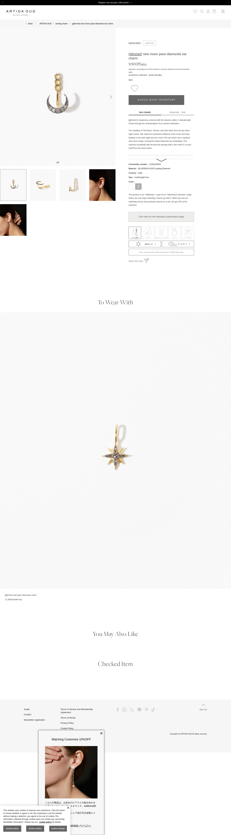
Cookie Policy (67, 728)
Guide (27, 709)
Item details (145, 112)
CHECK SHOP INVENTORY (156, 100)
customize (149, 43)
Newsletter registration (34, 720)
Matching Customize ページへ (71, 825)
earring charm (135, 43)
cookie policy (45, 822)
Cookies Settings (58, 828)
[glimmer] (135, 54)
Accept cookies (12, 828)
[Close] (68, 807)
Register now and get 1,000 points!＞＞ (115, 2)
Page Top (203, 707)
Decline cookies (35, 828)
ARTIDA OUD (45, 24)
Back (30, 24)
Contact (27, 714)
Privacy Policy (67, 723)
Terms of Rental (68, 718)
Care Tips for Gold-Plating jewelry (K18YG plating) (161, 252)
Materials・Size (178, 112)
